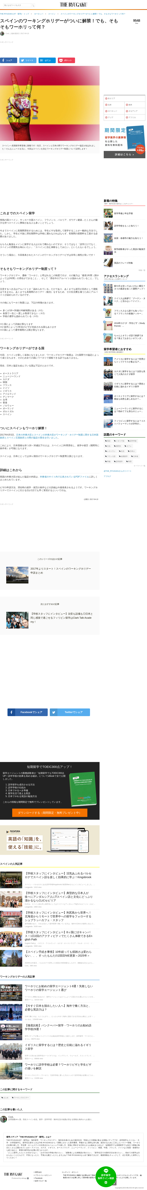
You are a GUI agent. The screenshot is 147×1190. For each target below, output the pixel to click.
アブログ (107, 476)
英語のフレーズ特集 (123, 263)
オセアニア (132, 111)
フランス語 (110, 456)
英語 (107, 441)
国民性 (117, 446)
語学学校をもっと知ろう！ (126, 226)
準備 (107, 461)
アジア (109, 117)
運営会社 (38, 1172)
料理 (128, 461)
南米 (129, 105)
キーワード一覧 (139, 466)
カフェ (128, 446)
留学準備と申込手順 (123, 213)
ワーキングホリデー (20, 1098)
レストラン (110, 451)
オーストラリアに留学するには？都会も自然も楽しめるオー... (129, 397)
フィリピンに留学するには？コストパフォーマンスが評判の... (129, 422)
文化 (107, 446)
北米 (108, 105)
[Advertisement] (50, 672)
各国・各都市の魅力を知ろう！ (128, 238)
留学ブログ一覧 (41, 1181)
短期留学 (123, 456)
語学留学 (118, 461)
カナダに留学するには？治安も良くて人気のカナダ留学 (129, 372)
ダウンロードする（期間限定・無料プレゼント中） (50, 812)
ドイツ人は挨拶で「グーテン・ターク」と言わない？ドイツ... (129, 299)
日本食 (134, 456)
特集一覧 (142, 270)
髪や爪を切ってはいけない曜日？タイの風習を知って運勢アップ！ (129, 287)
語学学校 (132, 441)
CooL (11, 1117)
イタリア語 (119, 441)
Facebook (38, 1178)
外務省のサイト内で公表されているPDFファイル (64, 477)
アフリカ (131, 117)
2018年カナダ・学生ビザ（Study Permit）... (129, 324)
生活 (121, 451)
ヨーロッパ (111, 111)
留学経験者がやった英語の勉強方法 (129, 250)
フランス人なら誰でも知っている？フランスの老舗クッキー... (128, 312)
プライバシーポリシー (43, 1175)
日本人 (131, 451)
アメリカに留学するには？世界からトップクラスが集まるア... (129, 360)
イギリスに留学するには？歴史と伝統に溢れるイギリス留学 (129, 385)
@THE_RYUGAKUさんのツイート (118, 471)
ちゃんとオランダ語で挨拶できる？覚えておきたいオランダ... (128, 336)
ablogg (25, 1178)
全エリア (110, 98)
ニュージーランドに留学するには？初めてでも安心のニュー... (128, 409)
